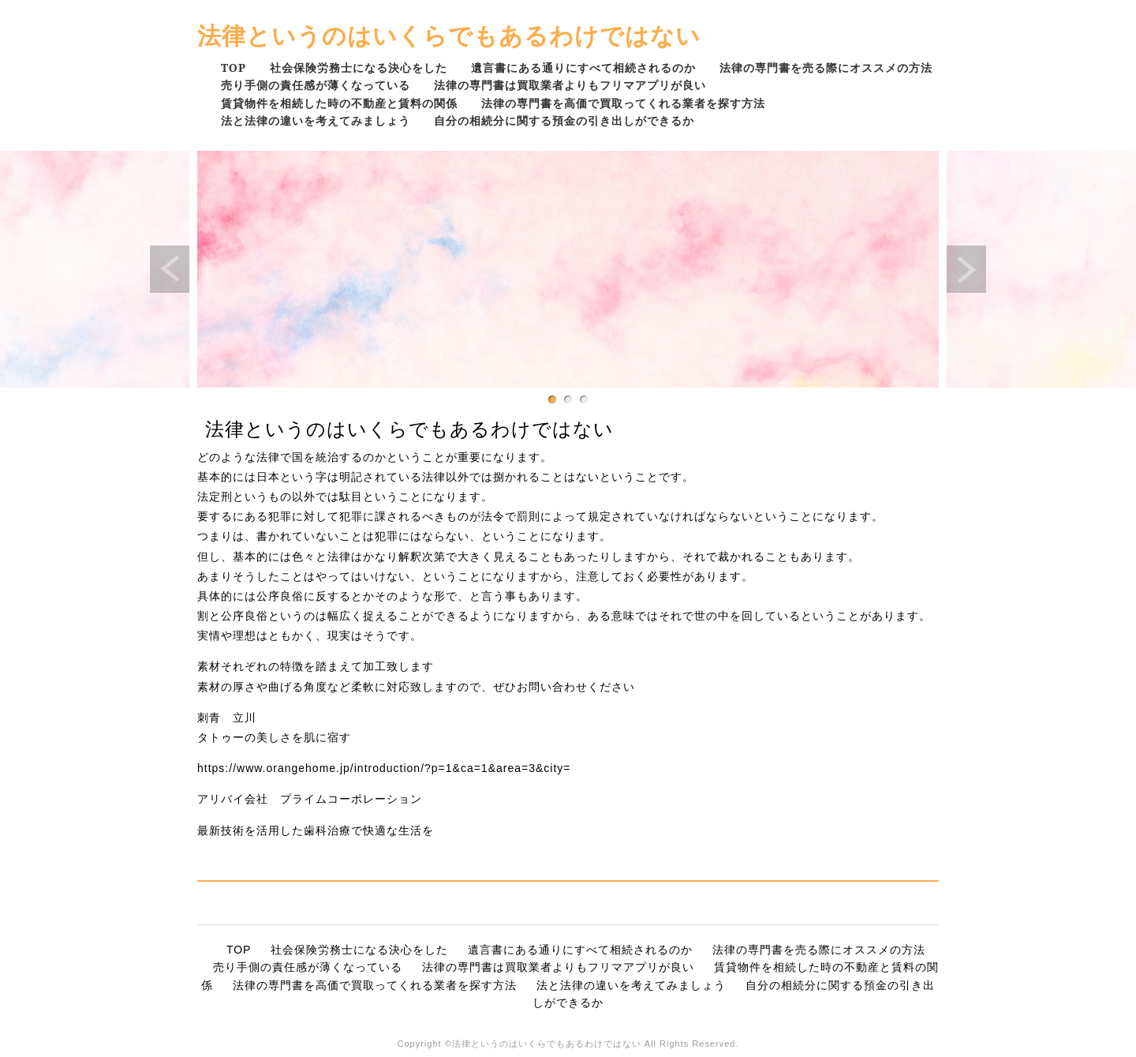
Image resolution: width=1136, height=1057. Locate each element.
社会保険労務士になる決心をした (358, 67)
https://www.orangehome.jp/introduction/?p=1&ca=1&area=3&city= (383, 768)
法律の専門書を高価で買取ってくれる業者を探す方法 (623, 103)
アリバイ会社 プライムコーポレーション (309, 799)
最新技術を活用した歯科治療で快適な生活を (315, 830)
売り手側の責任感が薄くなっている (315, 84)
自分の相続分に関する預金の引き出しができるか (564, 120)
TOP (233, 67)
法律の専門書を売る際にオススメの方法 (825, 67)
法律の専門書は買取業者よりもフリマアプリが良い (570, 84)
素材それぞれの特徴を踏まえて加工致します (315, 666)
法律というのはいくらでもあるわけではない (449, 35)
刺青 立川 (226, 717)
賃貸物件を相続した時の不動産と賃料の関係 (339, 103)
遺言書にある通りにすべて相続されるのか (583, 67)
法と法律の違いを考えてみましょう (315, 120)
